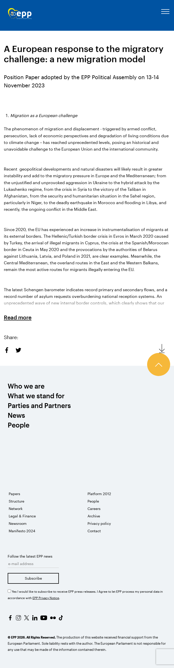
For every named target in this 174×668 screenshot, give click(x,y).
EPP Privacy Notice (45, 598)
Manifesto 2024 (22, 531)
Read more (17, 317)
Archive (94, 516)
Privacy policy (99, 523)
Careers (94, 508)
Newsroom (18, 523)
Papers (14, 494)
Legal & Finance (22, 516)
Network (16, 508)
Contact (94, 531)
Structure (16, 501)
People (93, 501)
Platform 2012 (99, 494)
